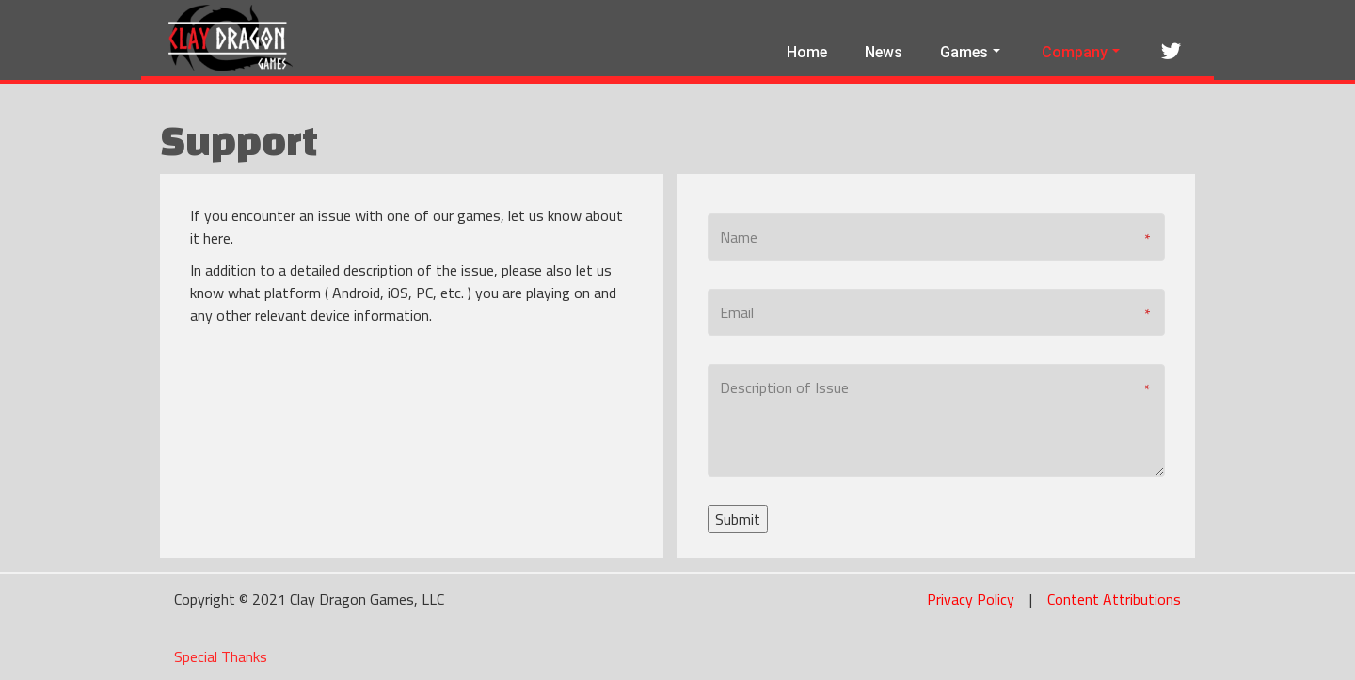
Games (970, 52)
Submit (737, 519)
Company (1081, 52)
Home (807, 52)
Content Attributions (1114, 599)
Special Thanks (220, 656)
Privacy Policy (970, 599)
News (883, 52)
